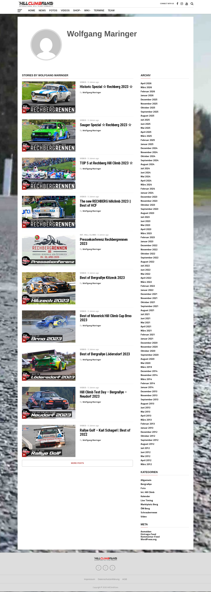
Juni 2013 (145, 407)
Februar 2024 (148, 188)
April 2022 (146, 278)
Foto (143, 488)
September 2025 (149, 111)
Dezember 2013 (149, 391)
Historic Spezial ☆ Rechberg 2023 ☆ (106, 87)
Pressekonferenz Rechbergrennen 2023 (104, 241)
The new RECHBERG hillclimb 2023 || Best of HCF (105, 203)
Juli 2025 (145, 119)
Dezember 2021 (149, 294)
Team (111, 10)
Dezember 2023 (149, 196)
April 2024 (146, 180)
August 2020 (147, 359)
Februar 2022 (148, 286)
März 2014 (146, 379)
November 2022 (149, 249)
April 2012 (146, 460)
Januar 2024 (147, 192)
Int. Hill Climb (88, 235)
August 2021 (147, 310)
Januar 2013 (147, 428)
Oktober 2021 (148, 302)
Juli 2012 (145, 448)
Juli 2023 (145, 217)
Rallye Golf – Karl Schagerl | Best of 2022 (105, 432)
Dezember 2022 (149, 245)
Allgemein (146, 480)
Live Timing (147, 500)
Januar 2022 (147, 290)
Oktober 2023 (148, 205)
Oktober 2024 (148, 156)
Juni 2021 (145, 318)
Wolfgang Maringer (92, 92)
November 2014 (149, 375)
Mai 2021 (145, 322)
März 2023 (146, 233)
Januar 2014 (147, 387)
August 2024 (147, 164)
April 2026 (146, 83)
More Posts (77, 463)
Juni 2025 (145, 124)
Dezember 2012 (149, 432)
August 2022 (147, 261)
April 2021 (146, 326)
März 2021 (146, 330)
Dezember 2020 (149, 342)
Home (31, 10)
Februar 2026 (148, 91)
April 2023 (146, 229)
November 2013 (149, 395)
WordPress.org (149, 539)
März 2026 (146, 87)
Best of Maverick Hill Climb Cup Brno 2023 (106, 318)
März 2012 (146, 464)
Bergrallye (146, 484)
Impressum (89, 579)
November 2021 (149, 298)
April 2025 (146, 132)
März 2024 (146, 184)
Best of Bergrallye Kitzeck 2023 (102, 278)
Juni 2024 (145, 172)
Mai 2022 (145, 274)
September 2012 (149, 440)
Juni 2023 (145, 221)
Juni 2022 (145, 269)
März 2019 (146, 367)
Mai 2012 (145, 456)
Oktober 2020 (148, 351)
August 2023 (147, 213)
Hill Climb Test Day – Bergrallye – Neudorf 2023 (103, 394)
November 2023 (149, 201)
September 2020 (149, 355)
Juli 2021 (145, 314)
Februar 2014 (148, 383)
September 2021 (149, 306)
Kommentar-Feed (150, 536)
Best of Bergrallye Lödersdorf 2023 (105, 354)
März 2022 (146, 282)
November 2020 (149, 346)
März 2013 (146, 419)
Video (83, 82)
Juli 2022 (145, 265)
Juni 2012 (145, 452)
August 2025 (147, 115)
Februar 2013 (148, 423)
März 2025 (146, 136)
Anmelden (146, 531)
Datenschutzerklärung (109, 579)
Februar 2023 (148, 237)
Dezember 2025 (149, 99)
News (42, 10)
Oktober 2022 (148, 253)
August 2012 (147, 444)
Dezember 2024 (149, 148)
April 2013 (146, 415)
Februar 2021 (148, 334)
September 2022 (149, 257)
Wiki (87, 10)
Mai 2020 (145, 363)
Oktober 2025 (148, 107)
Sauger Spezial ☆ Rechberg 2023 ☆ (105, 125)
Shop (76, 10)
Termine (99, 10)
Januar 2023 (147, 241)
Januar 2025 (147, 144)
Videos (65, 10)
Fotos (53, 10)
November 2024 (149, 152)
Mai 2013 (145, 411)
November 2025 (149, 103)
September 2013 (149, 399)
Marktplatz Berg (149, 504)
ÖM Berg (145, 508)
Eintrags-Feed (148, 534)
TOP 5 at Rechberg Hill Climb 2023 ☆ (106, 163)
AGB (124, 579)
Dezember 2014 (149, 371)
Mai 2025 (145, 128)
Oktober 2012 (148, 436)
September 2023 (149, 209)
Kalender (145, 496)
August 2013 (147, 403)
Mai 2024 (145, 176)
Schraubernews (149, 512)
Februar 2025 (148, 140)
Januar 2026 (147, 95)
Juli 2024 (145, 168)
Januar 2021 (147, 338)
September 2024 (149, 160)
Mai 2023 (145, 225)
